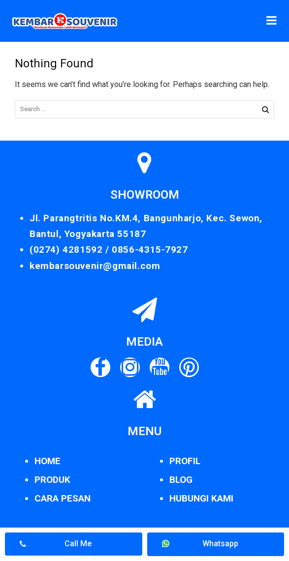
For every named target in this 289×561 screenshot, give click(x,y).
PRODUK (52, 479)
